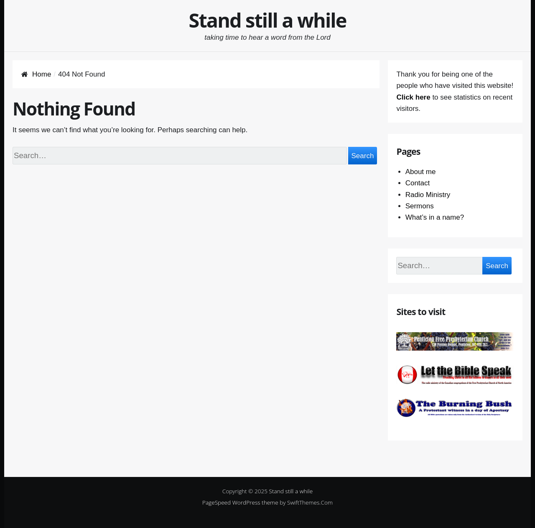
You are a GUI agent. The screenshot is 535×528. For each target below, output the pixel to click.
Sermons (419, 206)
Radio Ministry (428, 195)
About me (420, 172)
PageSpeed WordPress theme (240, 502)
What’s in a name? (434, 217)
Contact (417, 183)
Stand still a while (267, 20)
